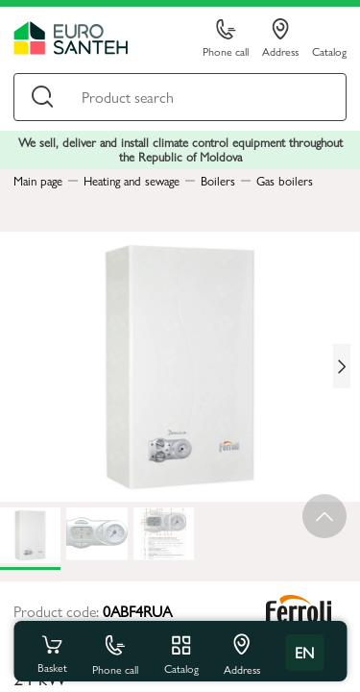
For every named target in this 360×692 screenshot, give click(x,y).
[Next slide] (341, 366)
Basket (51, 652)
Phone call (226, 39)
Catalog (329, 50)
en (304, 652)
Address (280, 38)
